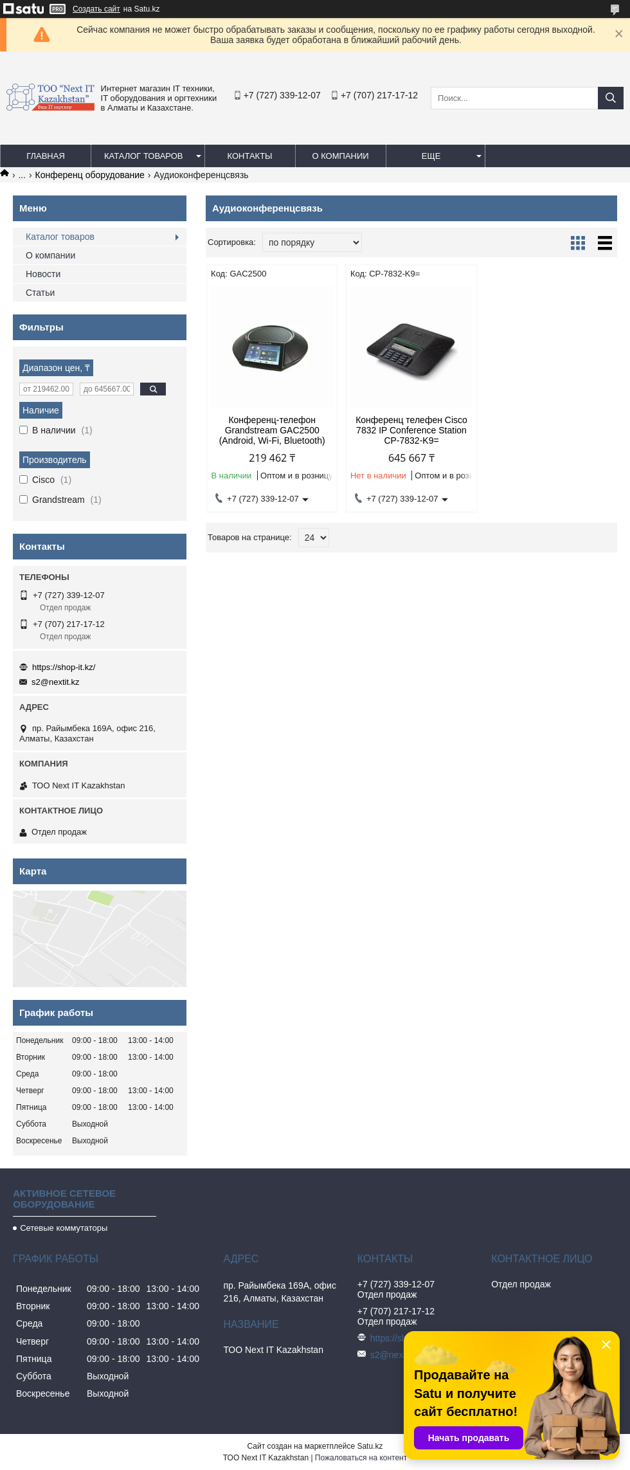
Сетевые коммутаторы (63, 1228)
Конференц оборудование (90, 175)
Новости (43, 274)
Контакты (249, 156)
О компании (340, 156)
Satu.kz (369, 1446)
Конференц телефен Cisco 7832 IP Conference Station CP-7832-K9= (411, 430)
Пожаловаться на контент (361, 1457)
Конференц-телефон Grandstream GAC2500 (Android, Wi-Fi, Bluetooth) (272, 430)
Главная (45, 156)
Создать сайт (96, 9)
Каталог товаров (143, 156)
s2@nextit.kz (56, 682)
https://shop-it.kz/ (63, 667)
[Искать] (611, 98)
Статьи (40, 292)
